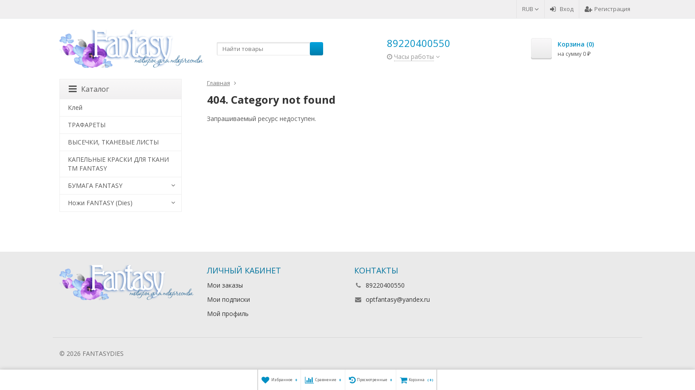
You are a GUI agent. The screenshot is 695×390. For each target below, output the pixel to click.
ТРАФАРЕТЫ (86, 125)
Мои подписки (228, 299)
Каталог (89, 89)
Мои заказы (225, 285)
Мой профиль (228, 313)
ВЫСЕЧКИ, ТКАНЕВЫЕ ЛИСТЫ (113, 142)
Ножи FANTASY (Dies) (100, 203)
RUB (530, 9)
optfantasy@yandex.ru (398, 299)
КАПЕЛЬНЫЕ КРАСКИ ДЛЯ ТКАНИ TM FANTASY (118, 163)
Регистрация (607, 9)
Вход (562, 9)
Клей (75, 107)
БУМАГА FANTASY (95, 185)
